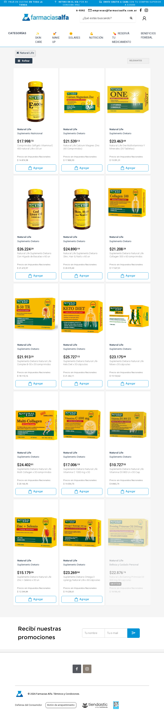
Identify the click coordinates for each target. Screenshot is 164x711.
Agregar (35, 168)
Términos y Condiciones (66, 693)
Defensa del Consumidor (28, 705)
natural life (25, 53)
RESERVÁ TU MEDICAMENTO (121, 38)
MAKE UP (56, 38)
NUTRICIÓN (96, 36)
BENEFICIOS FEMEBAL (148, 35)
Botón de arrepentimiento (61, 705)
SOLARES (74, 36)
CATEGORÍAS (17, 33)
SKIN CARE (38, 38)
